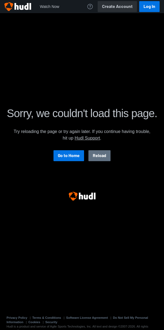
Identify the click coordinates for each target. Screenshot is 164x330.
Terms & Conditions (46, 317)
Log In (149, 6)
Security (51, 322)
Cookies (34, 322)
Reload (99, 155)
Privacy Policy (17, 317)
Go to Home (69, 155)
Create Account (117, 6)
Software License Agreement (87, 317)
